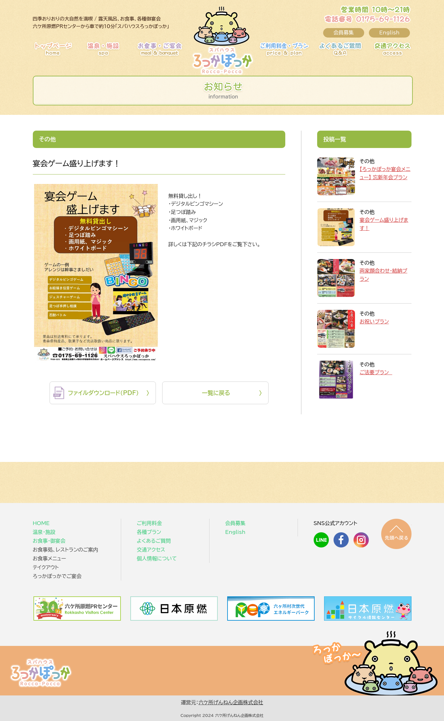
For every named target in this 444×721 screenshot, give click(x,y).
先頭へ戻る (396, 534)
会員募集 (344, 32)
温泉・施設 (117, 52)
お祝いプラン (374, 321)
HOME (64, 52)
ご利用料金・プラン (278, 52)
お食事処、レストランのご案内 (65, 549)
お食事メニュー (49, 558)
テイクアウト (46, 567)
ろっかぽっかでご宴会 (57, 576)
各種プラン (149, 532)
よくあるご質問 (331, 52)
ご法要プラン (376, 372)
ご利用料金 (149, 523)
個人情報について (157, 558)
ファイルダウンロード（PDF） (103, 393)
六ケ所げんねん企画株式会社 (230, 702)
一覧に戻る (216, 393)
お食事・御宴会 (168, 52)
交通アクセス (379, 52)
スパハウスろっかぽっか (40, 672)
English (389, 32)
